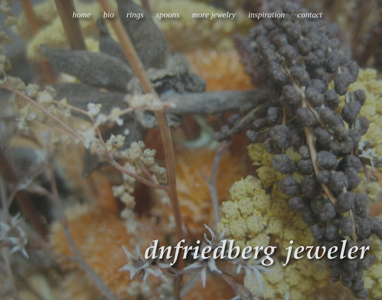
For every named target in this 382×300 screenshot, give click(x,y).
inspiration (266, 14)
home (81, 14)
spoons (167, 14)
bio (108, 14)
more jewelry (214, 14)
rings (135, 14)
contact (310, 14)
